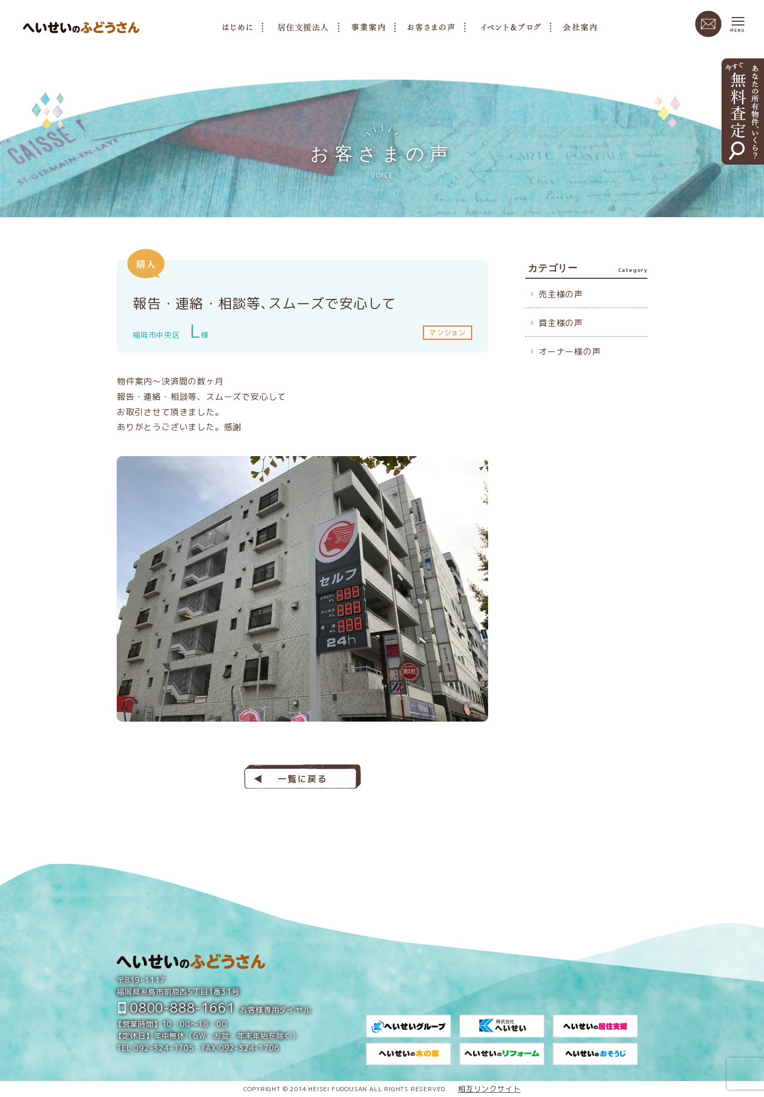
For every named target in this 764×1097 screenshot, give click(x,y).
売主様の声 (561, 294)
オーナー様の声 (570, 351)
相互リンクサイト (489, 1089)
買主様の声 (561, 323)
